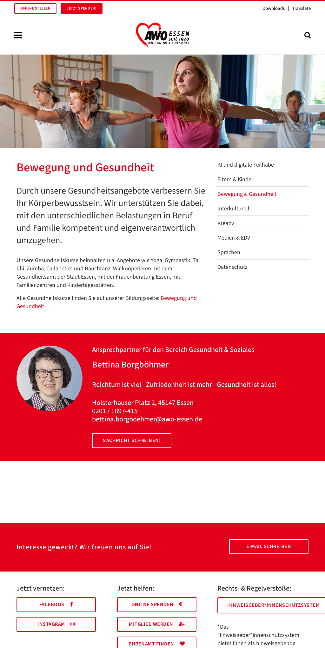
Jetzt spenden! (81, 8)
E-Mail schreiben (268, 546)
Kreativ (225, 223)
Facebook (56, 604)
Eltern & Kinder (235, 179)
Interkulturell (233, 209)
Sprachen (228, 252)
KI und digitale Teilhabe (245, 165)
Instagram (56, 624)
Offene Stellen (35, 8)
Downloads (273, 8)
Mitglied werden (156, 624)
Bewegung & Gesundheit (246, 194)
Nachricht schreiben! (132, 440)
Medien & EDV (233, 238)
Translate (301, 8)
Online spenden (156, 604)
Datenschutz (232, 267)
